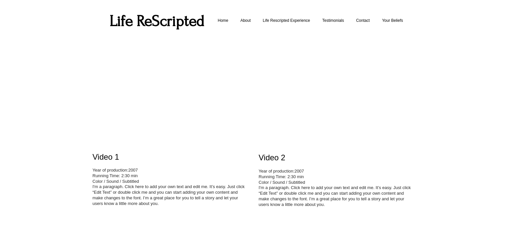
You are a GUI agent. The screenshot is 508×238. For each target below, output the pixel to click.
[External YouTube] (170, 93)
